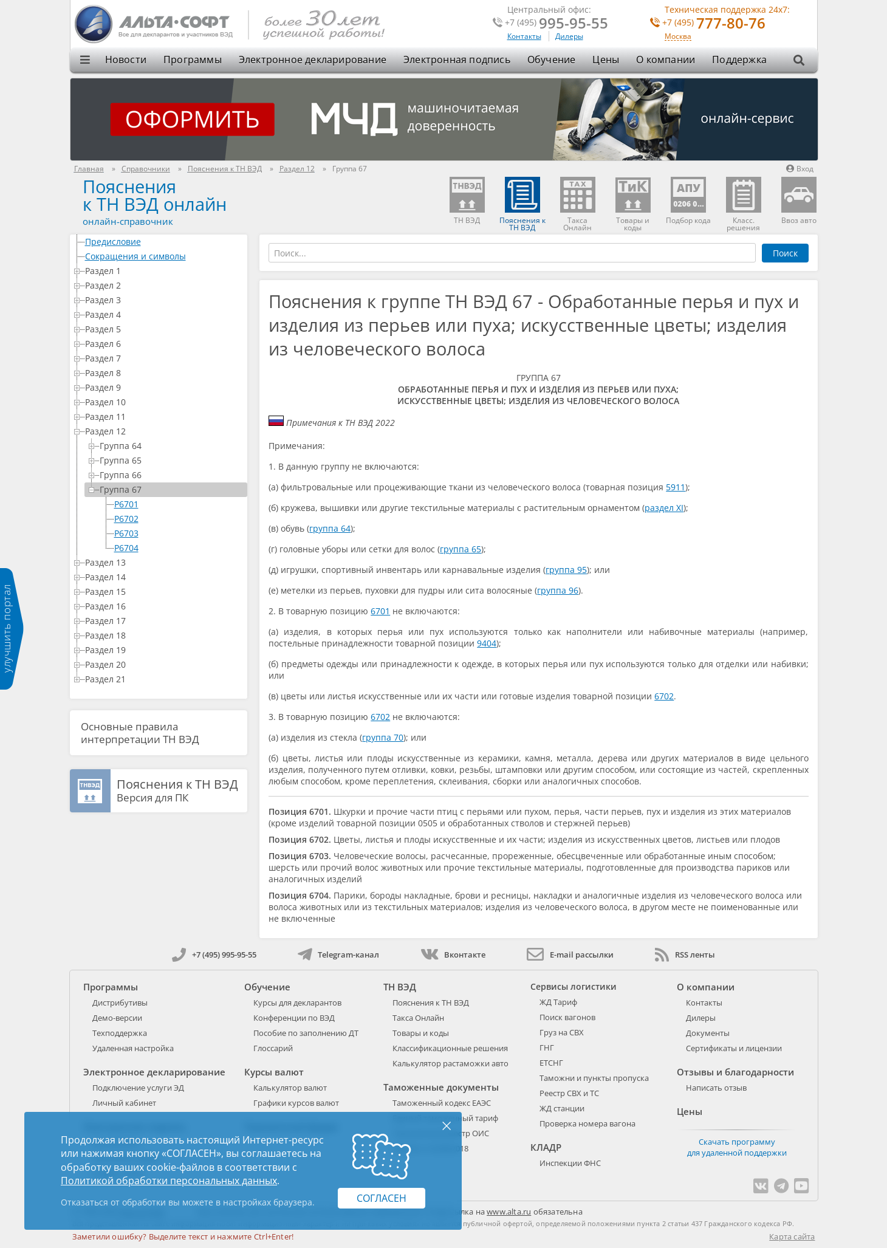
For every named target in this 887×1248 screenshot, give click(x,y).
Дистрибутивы (120, 1002)
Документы (708, 1032)
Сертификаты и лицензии (734, 1048)
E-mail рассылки (570, 954)
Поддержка (739, 59)
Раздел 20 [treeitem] (164, 664)
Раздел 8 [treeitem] (164, 373)
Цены (605, 59)
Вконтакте (452, 954)
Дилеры (569, 36)
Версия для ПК (177, 791)
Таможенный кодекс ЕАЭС (441, 1102)
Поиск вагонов (567, 1017)
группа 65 (460, 549)
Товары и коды (420, 1032)
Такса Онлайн (418, 1017)
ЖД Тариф (558, 1001)
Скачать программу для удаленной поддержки (737, 1147)
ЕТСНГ (551, 1062)
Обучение (551, 59)
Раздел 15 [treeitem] (164, 591)
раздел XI (664, 507)
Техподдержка (119, 1032)
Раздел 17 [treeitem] (164, 620)
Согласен (381, 1198)
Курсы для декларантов (297, 1002)
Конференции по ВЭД (294, 1017)
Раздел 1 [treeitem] (164, 270)
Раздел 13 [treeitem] (164, 562)
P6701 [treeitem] (126, 504)
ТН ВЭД (399, 987)
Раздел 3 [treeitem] (164, 300)
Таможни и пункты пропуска (594, 1077)
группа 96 (557, 590)
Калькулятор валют (290, 1087)
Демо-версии (117, 1017)
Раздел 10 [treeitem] (164, 402)
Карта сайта (792, 1236)
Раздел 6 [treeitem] (164, 343)
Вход (799, 168)
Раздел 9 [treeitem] (164, 387)
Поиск (785, 253)
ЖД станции (561, 1108)
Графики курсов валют (296, 1102)
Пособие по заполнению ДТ (305, 1032)
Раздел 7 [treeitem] (164, 358)
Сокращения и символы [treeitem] (164, 256)
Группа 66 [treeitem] (171, 475)
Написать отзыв (716, 1087)
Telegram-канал (338, 954)
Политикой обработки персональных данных (169, 1180)
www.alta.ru (509, 1211)
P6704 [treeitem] (126, 548)
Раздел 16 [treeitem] (164, 606)
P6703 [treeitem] (126, 533)
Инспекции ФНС (570, 1162)
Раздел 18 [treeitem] (164, 635)
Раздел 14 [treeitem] (164, 577)
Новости (125, 59)
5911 (675, 487)
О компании (665, 59)
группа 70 (382, 737)
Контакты (524, 36)
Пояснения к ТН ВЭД (430, 1002)
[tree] (159, 461)
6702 (664, 696)
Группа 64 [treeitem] (171, 445)
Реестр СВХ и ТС (569, 1093)
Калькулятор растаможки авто (450, 1063)
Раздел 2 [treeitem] (164, 285)
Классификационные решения (450, 1048)
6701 (380, 611)
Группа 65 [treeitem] (171, 460)
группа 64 (330, 528)
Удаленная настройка (133, 1048)
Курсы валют (274, 1072)
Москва (678, 37)
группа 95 (566, 569)
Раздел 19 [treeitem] (164, 650)
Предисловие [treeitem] (164, 241)
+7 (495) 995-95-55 (214, 954)
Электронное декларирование (312, 59)
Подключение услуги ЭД (138, 1087)
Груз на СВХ (561, 1032)
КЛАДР (545, 1147)
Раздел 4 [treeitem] (164, 314)
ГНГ (546, 1047)
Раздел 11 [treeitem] (164, 416)
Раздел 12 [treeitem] (164, 431)
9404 (486, 643)
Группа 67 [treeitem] (171, 489)
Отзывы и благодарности (735, 1072)
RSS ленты (685, 954)
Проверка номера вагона (587, 1123)
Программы (192, 59)
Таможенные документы (441, 1087)
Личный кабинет (124, 1102)
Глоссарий (273, 1048)
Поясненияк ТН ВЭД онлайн (155, 195)
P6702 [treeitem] (126, 518)
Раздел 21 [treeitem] (164, 679)
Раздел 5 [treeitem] (164, 329)
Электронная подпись (456, 59)
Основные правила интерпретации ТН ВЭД (140, 732)
